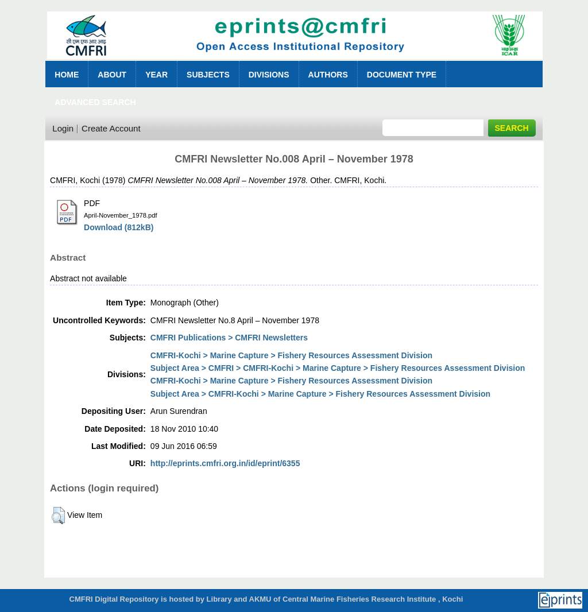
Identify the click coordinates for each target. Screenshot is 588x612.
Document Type (401, 74)
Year (156, 74)
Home (67, 74)
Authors (328, 74)
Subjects (208, 74)
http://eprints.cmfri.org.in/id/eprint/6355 (225, 463)
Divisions (269, 74)
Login (63, 128)
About (112, 74)
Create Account (111, 128)
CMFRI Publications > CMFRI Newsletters (229, 337)
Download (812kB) (118, 227)
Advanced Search (95, 102)
